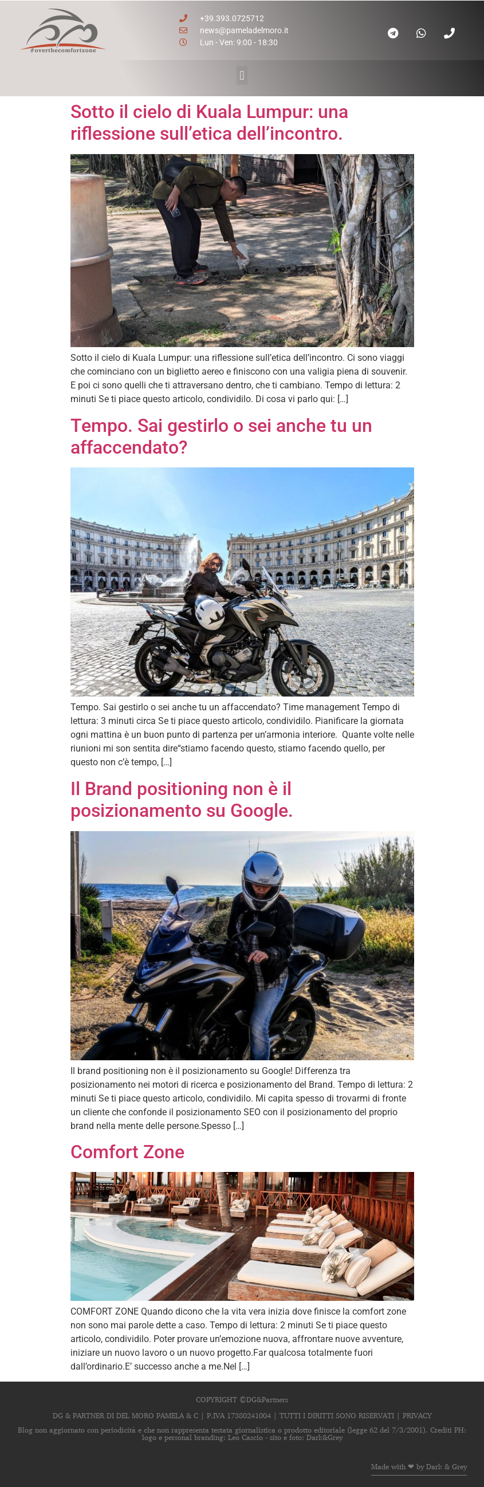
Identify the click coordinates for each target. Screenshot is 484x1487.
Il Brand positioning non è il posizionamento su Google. (181, 799)
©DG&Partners (263, 1400)
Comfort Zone (127, 1152)
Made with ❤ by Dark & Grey (419, 1467)
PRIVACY (417, 1416)
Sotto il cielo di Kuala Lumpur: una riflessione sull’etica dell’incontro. (209, 122)
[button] (242, 75)
